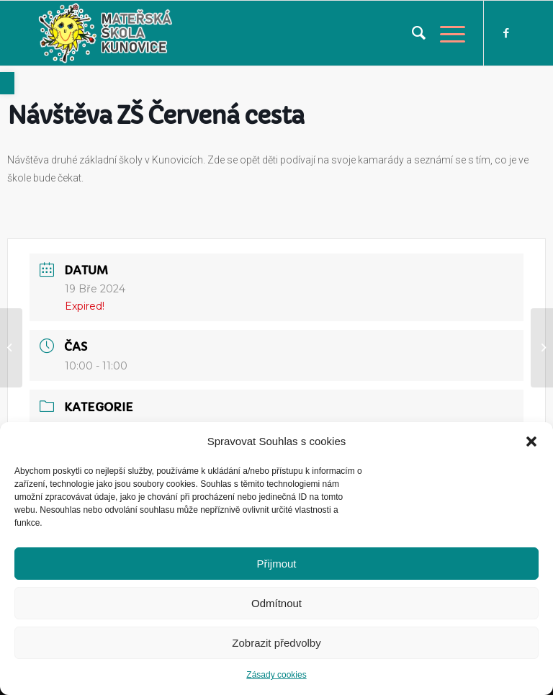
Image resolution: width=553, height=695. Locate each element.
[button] (531, 441)
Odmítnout (276, 603)
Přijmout (276, 563)
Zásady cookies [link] (276, 675)
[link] (7, 83)
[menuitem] (411, 33)
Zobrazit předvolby (276, 643)
